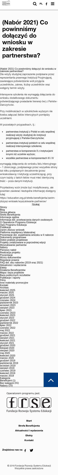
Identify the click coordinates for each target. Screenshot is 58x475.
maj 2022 (5, 330)
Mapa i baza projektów (12, 272)
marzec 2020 (7, 358)
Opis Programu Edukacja (13, 225)
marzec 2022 (7, 333)
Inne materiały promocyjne (14, 283)
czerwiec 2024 (7, 300)
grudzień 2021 (7, 335)
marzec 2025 (7, 292)
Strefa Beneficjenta (10, 215)
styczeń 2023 (7, 318)
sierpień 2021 (7, 338)
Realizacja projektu (10, 252)
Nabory (4, 247)
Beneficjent (6, 380)
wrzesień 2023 (7, 305)
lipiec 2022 (6, 325)
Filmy (3, 280)
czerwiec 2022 (7, 328)
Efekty (3, 268)
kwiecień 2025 (7, 290)
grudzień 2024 (7, 298)
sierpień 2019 (7, 368)
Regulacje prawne (9, 260)
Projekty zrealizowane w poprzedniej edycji (23, 242)
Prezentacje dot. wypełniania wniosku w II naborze (27, 235)
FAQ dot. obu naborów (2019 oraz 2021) (21, 262)
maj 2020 (5, 353)
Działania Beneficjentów (12, 270)
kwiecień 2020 (7, 355)
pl (41, 3)
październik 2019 (9, 363)
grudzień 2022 (7, 320)
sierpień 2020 (7, 350)
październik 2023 (9, 303)
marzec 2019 (7, 376)
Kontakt (4, 285)
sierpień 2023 (7, 308)
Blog (2, 210)
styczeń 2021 (7, 343)
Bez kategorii (7, 383)
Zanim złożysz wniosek (12, 230)
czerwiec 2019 (7, 370)
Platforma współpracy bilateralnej (17, 232)
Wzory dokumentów (10, 257)
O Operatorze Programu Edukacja (18, 222)
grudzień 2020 (7, 345)
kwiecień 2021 (7, 340)
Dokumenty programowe (13, 237)
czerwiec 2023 (7, 313)
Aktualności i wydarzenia (13, 265)
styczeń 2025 (7, 295)
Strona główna (7, 212)
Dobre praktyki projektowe (14, 240)
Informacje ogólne (9, 217)
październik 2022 (9, 323)
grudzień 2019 (7, 360)
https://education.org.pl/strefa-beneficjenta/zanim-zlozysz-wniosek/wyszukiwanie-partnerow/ (27, 199)
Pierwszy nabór (8, 250)
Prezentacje (6, 255)
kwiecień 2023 (7, 315)
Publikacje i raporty (10, 278)
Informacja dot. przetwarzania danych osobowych (26, 220)
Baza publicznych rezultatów (15, 275)
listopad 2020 (7, 348)
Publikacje (5, 227)
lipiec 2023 (6, 310)
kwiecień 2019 (7, 373)
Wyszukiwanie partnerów (13, 245)
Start (29, 420)
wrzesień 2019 (7, 366)
